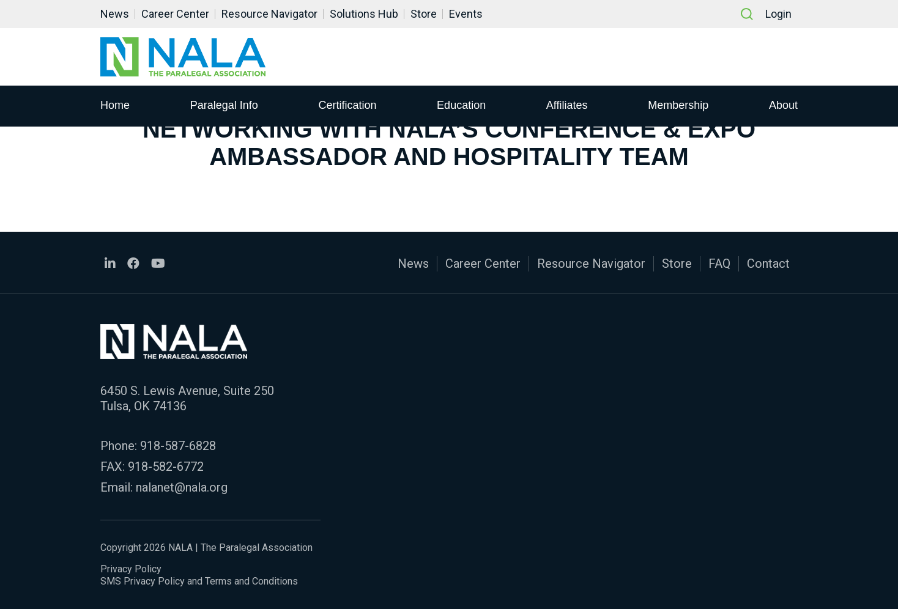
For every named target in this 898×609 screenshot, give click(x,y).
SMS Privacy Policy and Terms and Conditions (199, 581)
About (783, 104)
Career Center (175, 13)
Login (778, 13)
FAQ (719, 263)
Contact (768, 263)
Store (423, 13)
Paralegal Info (224, 104)
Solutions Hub (364, 13)
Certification (347, 104)
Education (461, 104)
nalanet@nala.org (182, 487)
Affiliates (567, 104)
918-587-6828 (178, 445)
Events (466, 13)
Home (115, 104)
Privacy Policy (130, 569)
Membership (678, 104)
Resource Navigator (269, 13)
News (114, 13)
